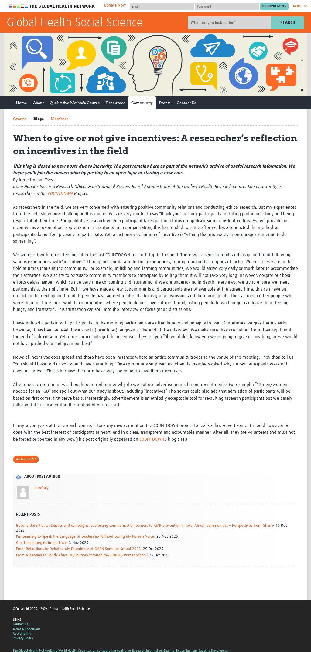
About (38, 102)
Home (21, 102)
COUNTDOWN (60, 193)
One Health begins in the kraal (41, 543)
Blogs (38, 118)
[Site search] (230, 22)
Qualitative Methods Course (75, 102)
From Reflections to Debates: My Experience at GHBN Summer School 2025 (78, 549)
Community (142, 102)
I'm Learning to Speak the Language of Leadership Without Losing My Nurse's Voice (85, 537)
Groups (19, 118)
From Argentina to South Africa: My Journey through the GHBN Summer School (81, 555)
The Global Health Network (52, 6)
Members (59, 118)
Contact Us (186, 102)
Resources (115, 102)
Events (165, 102)
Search (287, 22)
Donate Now (115, 5)
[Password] (227, 6)
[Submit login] (274, 6)
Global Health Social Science (75, 23)
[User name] (162, 6)
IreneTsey (41, 488)
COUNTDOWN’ (152, 439)
